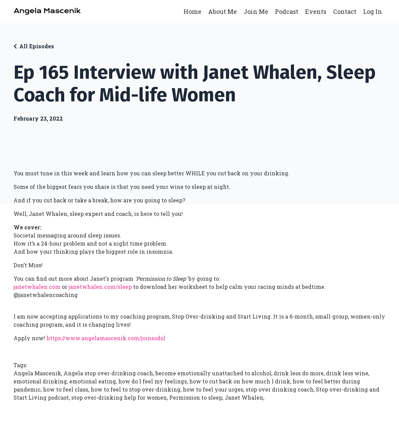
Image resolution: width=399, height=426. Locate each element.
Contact (344, 11)
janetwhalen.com (37, 286)
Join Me (256, 11)
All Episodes (36, 46)
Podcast (286, 11)
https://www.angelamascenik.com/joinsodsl (105, 338)
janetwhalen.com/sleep (100, 286)
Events (315, 11)
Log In (372, 11)
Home (192, 11)
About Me (222, 11)
